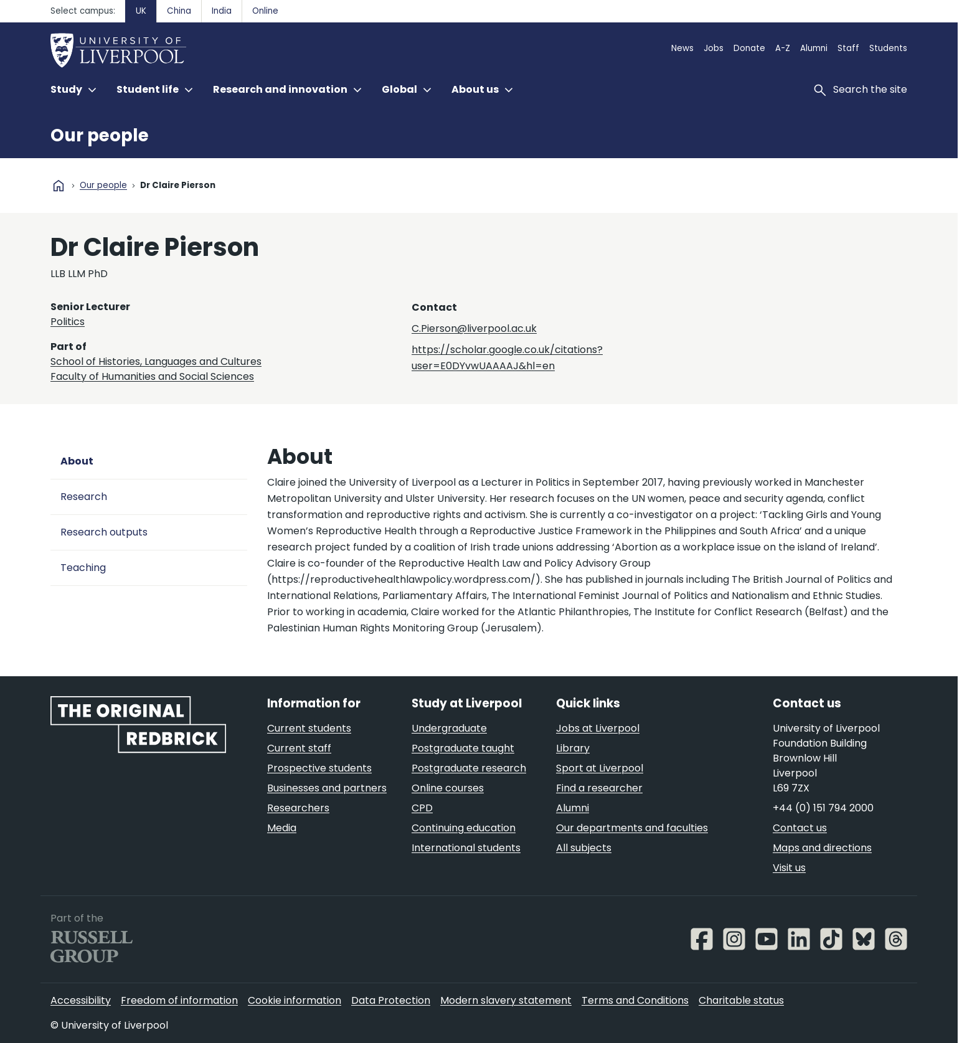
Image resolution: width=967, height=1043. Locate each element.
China (179, 11)
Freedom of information (179, 1000)
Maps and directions (822, 848)
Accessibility (80, 1000)
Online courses (448, 788)
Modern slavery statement (506, 1000)
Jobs (714, 48)
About (76, 461)
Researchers (298, 808)
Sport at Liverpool (599, 768)
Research (83, 496)
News (682, 48)
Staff (848, 48)
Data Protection (390, 1000)
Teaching (83, 567)
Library (573, 748)
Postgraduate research (469, 768)
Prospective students (319, 768)
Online (265, 11)
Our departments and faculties (632, 828)
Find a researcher (599, 788)
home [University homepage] (58, 185)
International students (466, 848)
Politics (67, 321)
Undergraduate (449, 728)
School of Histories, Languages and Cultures (156, 361)
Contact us (800, 828)
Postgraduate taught (463, 748)
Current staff (299, 748)
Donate (749, 48)
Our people (99, 135)
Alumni (814, 48)
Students (888, 48)
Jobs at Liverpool (597, 728)
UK (141, 11)
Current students (309, 728)
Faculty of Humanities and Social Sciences (152, 376)
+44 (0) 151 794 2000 (823, 808)
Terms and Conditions (635, 1000)
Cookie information (294, 1000)
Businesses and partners (327, 788)
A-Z (782, 48)
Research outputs (104, 532)
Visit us (789, 868)
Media (281, 828)
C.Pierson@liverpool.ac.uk (474, 328)
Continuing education (464, 828)
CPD (422, 808)
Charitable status (741, 1000)
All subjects (583, 848)
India (222, 11)
